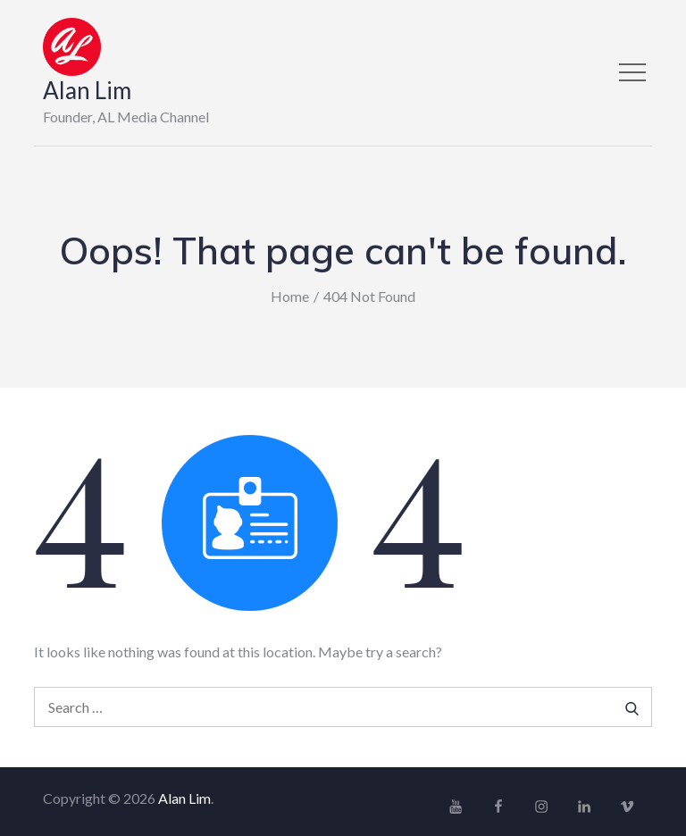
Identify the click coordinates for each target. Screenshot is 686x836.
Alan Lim (87, 90)
